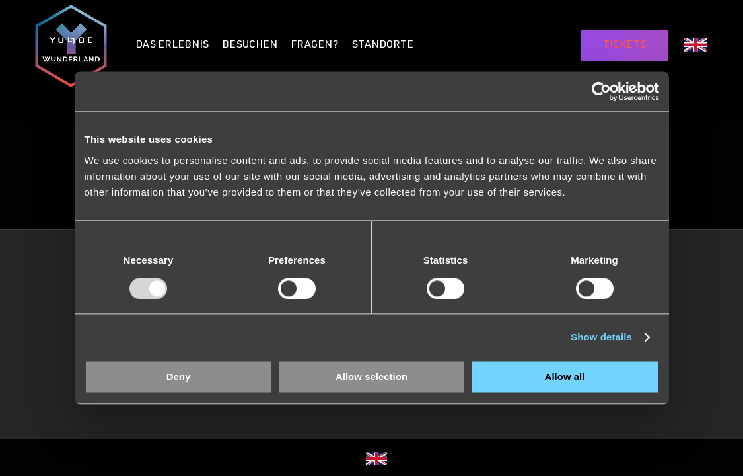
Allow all (565, 377)
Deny (178, 377)
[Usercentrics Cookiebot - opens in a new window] (601, 91)
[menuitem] (695, 47)
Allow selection (371, 377)
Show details (601, 336)
